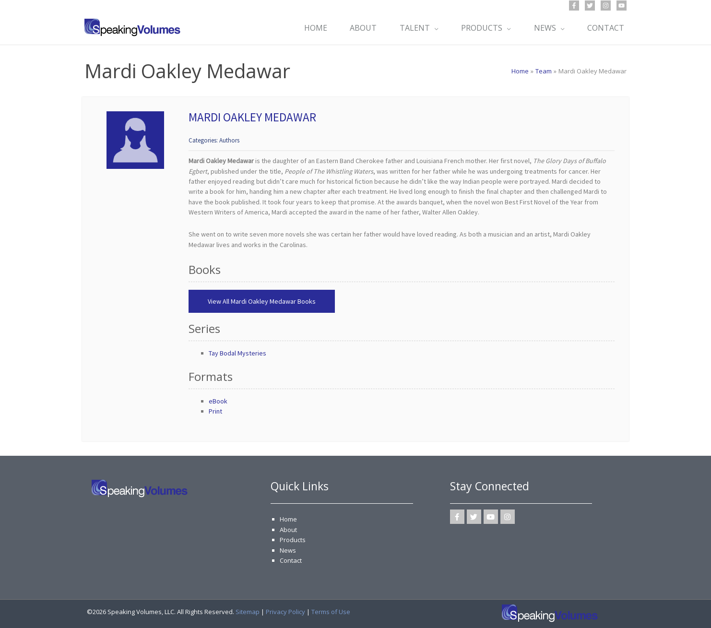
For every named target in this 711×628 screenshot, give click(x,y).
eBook (218, 401)
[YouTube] (621, 5)
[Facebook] (574, 5)
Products (293, 539)
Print (215, 411)
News (288, 550)
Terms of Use (330, 611)
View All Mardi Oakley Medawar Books (262, 301)
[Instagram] (606, 5)
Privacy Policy (285, 611)
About (288, 529)
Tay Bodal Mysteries (237, 353)
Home (288, 519)
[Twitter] (590, 5)
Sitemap (248, 611)
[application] (432, 28)
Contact (291, 560)
